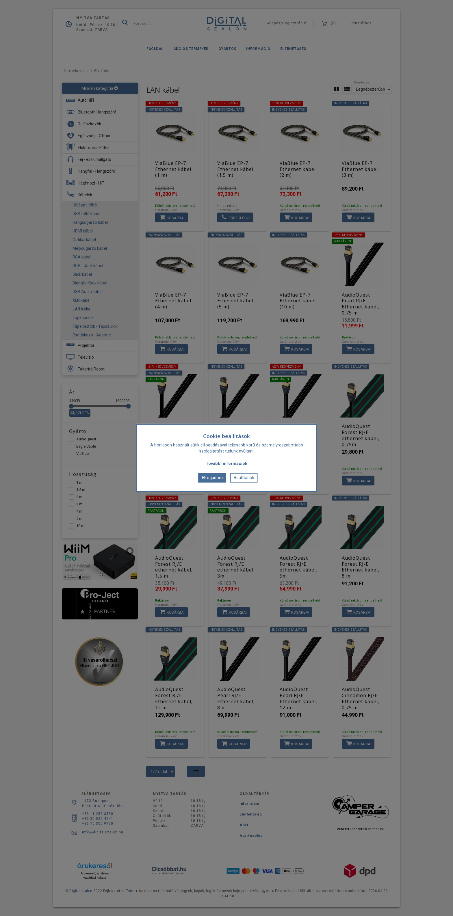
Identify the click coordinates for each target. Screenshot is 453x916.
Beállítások (244, 477)
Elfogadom (212, 477)
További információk (226, 463)
